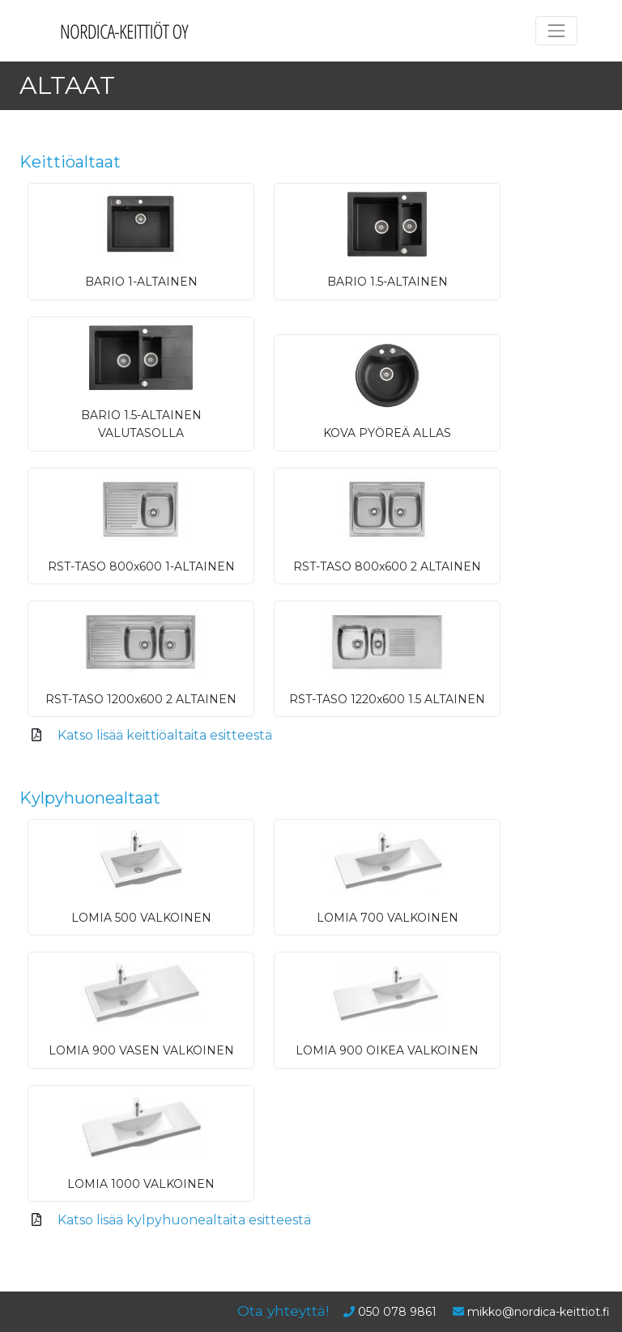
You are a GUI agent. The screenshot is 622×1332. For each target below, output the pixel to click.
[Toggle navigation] (556, 30)
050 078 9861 (397, 1311)
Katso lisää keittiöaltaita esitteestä (165, 735)
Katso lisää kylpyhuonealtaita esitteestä (184, 1220)
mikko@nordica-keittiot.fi (538, 1311)
